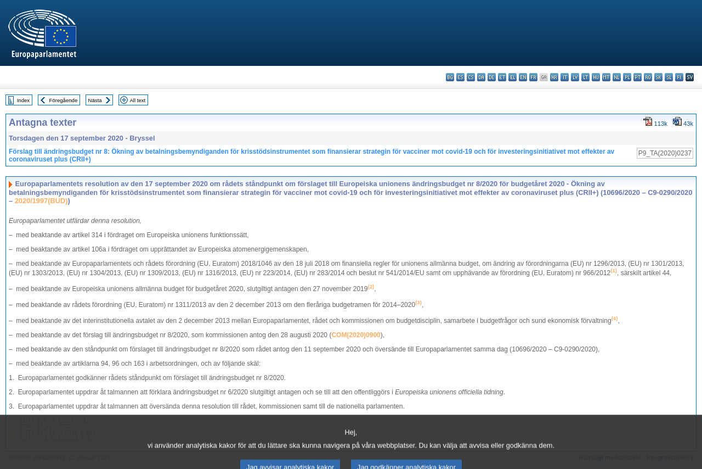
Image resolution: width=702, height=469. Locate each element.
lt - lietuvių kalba (585, 77)
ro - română (648, 77)
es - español (460, 77)
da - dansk (481, 77)
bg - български (450, 77)
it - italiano (565, 77)
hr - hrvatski (554, 77)
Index (23, 100)
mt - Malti (606, 77)
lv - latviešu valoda (575, 77)
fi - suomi (679, 77)
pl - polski (627, 77)
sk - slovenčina (658, 77)
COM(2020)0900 (355, 335)
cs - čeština (471, 77)
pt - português (637, 77)
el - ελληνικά (512, 77)
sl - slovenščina (669, 77)
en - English (523, 77)
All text (137, 100)
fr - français (533, 77)
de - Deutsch (492, 77)
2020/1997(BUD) (41, 201)
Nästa (95, 100)
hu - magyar (596, 77)
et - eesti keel (502, 77)
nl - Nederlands (617, 77)
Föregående (63, 100)
